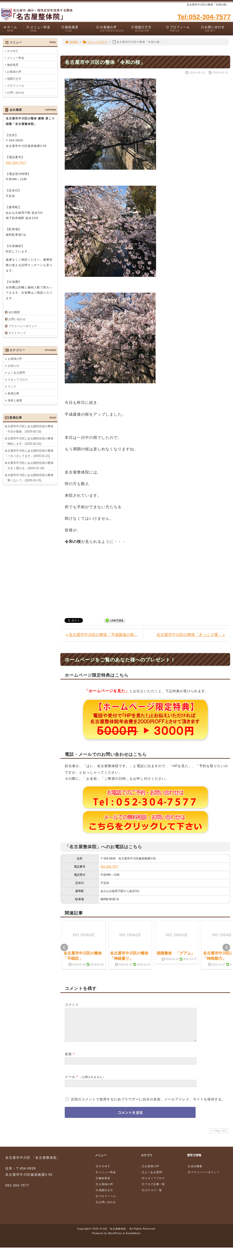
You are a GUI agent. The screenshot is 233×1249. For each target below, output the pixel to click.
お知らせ (13, 365)
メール (70, 1082)
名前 (68, 1060)
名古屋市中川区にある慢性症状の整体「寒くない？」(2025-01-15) (29, 477)
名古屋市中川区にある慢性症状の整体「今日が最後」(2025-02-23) (29, 428)
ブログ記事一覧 (153, 1189)
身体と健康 (15, 400)
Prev (64, 947)
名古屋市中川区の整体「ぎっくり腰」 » (191, 635)
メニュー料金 (42, 29)
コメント (72, 1004)
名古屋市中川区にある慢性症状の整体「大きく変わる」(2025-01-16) (29, 465)
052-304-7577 (109, 866)
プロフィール (182, 29)
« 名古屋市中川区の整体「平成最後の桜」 (102, 635)
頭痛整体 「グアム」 (176, 953)
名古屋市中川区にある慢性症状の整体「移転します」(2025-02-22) (29, 441)
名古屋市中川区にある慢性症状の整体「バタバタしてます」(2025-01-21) (29, 453)
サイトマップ (17, 333)
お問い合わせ (217, 29)
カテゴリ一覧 (151, 1195)
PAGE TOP (218, 1136)
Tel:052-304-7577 (204, 17)
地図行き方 (147, 29)
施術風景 (77, 29)
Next (226, 947)
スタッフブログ (95, 41)
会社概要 (14, 312)
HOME (71, 41)
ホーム (13, 29)
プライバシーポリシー (22, 326)
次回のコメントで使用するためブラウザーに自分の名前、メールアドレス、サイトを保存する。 (148, 1105)
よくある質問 (16, 372)
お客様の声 (112, 29)
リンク (12, 386)
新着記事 (13, 393)
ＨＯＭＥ (12, 51)
